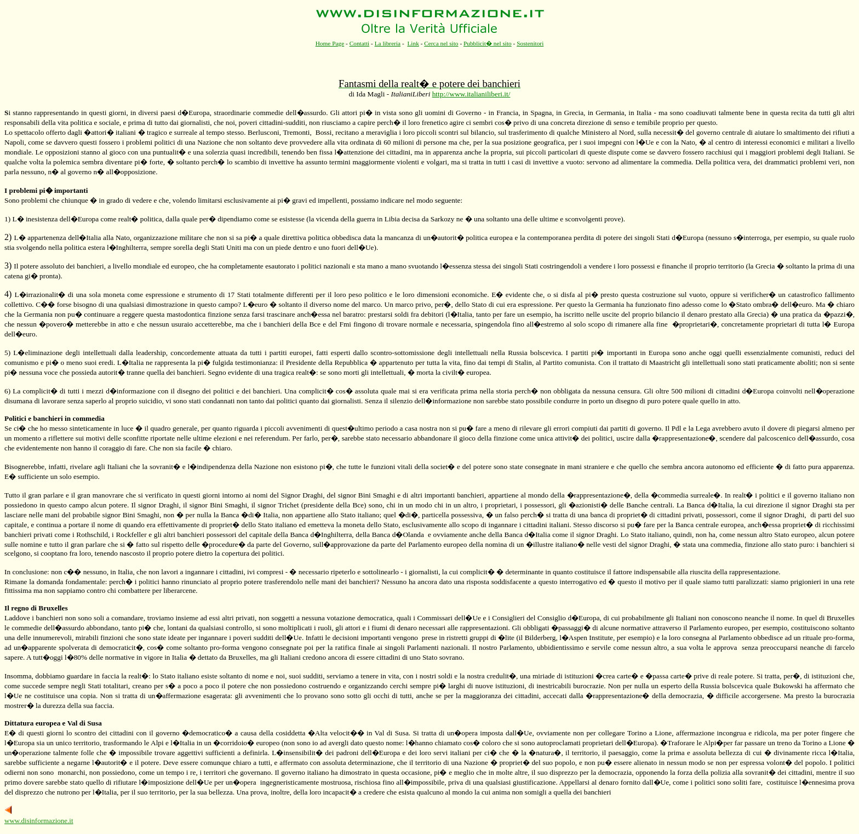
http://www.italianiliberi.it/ (471, 94)
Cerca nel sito (441, 43)
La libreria (388, 43)
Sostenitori (530, 43)
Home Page (330, 43)
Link (413, 43)
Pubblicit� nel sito (487, 43)
